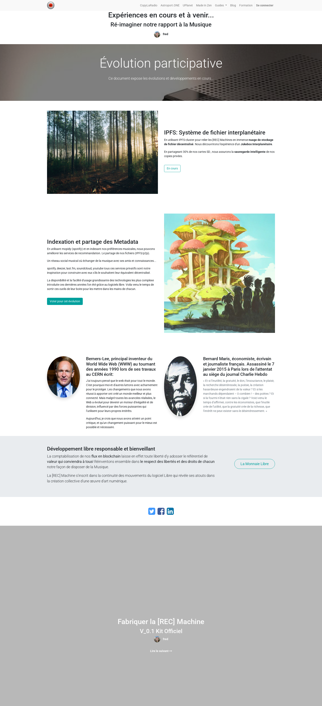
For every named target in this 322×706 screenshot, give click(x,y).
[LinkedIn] (170, 511)
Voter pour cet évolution (65, 301)
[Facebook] (161, 511)
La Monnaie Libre (254, 464)
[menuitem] (148, 5)
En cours (172, 168)
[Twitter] (151, 511)
